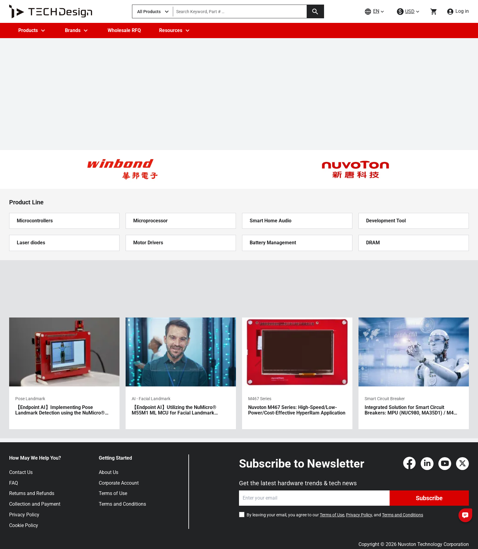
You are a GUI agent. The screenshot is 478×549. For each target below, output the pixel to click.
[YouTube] (444, 463)
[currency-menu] (409, 11)
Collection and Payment (34, 504)
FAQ (13, 483)
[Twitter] (462, 463)
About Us (108, 472)
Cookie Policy (23, 525)
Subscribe (429, 498)
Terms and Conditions (122, 504)
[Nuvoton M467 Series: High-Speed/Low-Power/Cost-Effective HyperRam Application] (297, 373)
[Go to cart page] (433, 11)
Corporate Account (119, 483)
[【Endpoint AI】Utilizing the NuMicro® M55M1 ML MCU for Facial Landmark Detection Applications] (181, 373)
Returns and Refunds (31, 493)
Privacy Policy (24, 515)
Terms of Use (113, 493)
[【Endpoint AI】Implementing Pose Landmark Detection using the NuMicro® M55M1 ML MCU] (64, 373)
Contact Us (21, 472)
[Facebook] (409, 463)
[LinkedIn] (427, 463)
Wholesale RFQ (124, 30)
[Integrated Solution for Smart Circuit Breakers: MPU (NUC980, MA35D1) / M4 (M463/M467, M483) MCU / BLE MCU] (413, 373)
